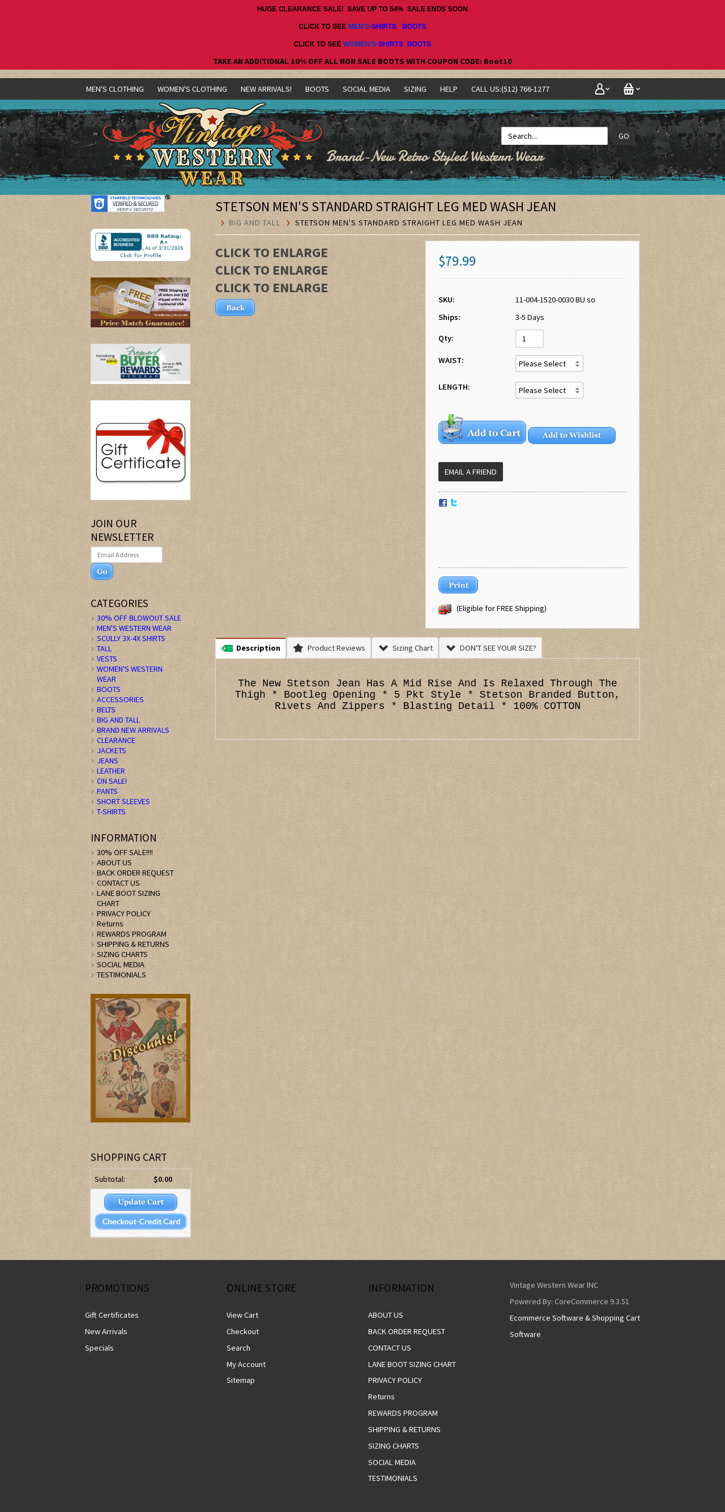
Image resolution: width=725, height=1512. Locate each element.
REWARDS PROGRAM (132, 934)
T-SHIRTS (111, 811)
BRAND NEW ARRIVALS (133, 730)
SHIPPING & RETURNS (133, 944)
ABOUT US (114, 862)
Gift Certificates (112, 1315)
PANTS (107, 791)
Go (624, 136)
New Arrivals (106, 1331)
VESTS (107, 659)
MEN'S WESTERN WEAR (134, 628)
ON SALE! (112, 781)
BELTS (106, 709)
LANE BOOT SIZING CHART (412, 1364)
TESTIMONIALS (121, 974)
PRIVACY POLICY (124, 913)
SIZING (415, 89)
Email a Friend (471, 472)
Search (238, 1348)
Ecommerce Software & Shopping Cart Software (575, 1326)
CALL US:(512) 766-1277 (510, 89)
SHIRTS (384, 27)
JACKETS (111, 750)
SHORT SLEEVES (123, 801)
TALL (104, 648)
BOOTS (414, 27)
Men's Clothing (115, 89)
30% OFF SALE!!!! (125, 852)
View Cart (242, 1315)
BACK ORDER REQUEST (135, 873)
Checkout (243, 1331)
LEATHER (111, 771)
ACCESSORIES (120, 699)
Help (449, 89)
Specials (99, 1348)
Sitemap (241, 1380)
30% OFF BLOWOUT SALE (139, 618)
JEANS (107, 760)
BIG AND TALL (255, 222)
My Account (246, 1364)
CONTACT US (118, 883)
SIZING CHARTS (122, 954)
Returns (110, 924)
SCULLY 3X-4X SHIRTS (131, 638)
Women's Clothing (192, 89)
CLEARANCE (116, 740)
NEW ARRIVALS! (266, 89)
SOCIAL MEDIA (366, 89)
